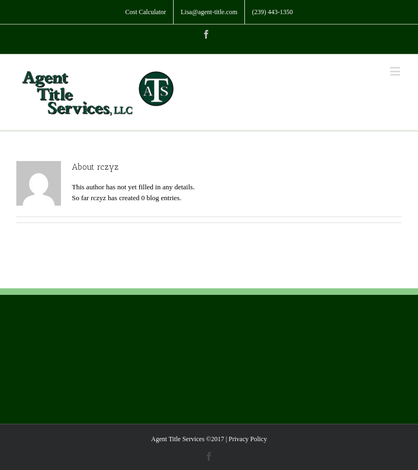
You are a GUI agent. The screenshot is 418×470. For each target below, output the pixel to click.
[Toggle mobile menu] (396, 71)
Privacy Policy (248, 439)
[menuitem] (145, 12)
